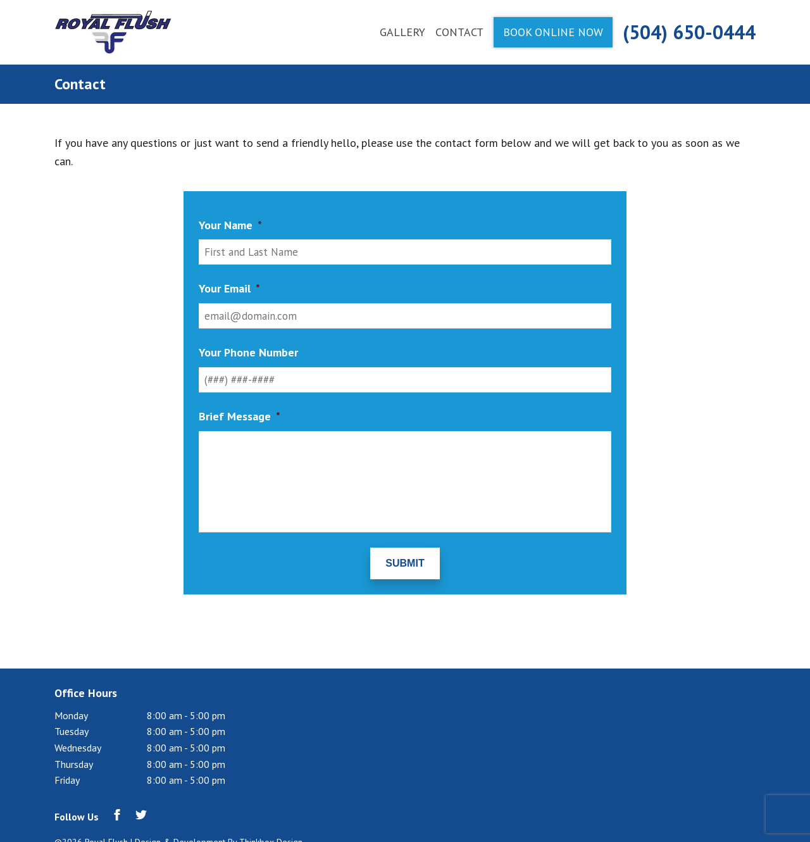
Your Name (230, 225)
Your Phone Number (248, 352)
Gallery (402, 32)
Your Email (229, 288)
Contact (459, 32)
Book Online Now (553, 32)
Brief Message (239, 416)
